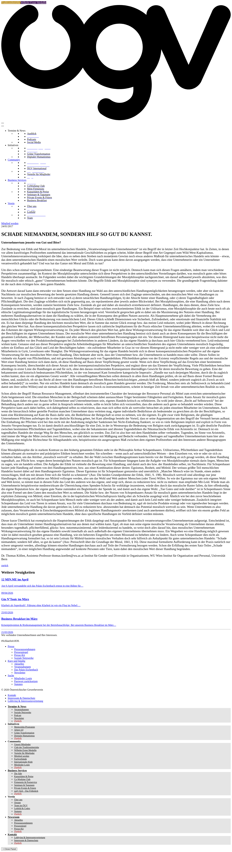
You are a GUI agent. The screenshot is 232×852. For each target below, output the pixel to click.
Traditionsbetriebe (11, 2)
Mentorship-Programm (24, 727)
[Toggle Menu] (2, 126)
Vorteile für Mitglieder (24, 753)
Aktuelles (19, 663)
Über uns (18, 800)
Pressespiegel (21, 652)
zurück (4, 565)
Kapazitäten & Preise (23, 776)
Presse (11, 646)
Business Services (17, 180)
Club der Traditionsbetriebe (26, 747)
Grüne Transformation (24, 733)
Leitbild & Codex (22, 808)
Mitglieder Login (23, 678)
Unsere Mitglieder (22, 744)
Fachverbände (20, 759)
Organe (17, 802)
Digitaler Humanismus (24, 736)
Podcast (17, 715)
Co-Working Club (22, 779)
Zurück (18, 721)
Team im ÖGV (21, 805)
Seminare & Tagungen (24, 785)
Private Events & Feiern (25, 788)
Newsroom (13, 817)
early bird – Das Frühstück (26, 791)
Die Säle (18, 773)
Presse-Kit (19, 655)
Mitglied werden (9, 223)
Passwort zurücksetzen (26, 681)
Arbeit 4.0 (18, 730)
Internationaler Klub (23, 762)
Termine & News (16, 130)
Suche (11, 675)
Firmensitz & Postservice (25, 782)
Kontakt (12, 695)
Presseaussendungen (24, 649)
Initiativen (13, 145)
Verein (11, 203)
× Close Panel (9, 849)
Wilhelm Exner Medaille (33, 2)
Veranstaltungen (22, 666)
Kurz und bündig (16, 661)
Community (14, 159)
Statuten (18, 684)
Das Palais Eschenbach (26, 669)
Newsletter (19, 672)
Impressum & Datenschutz (21, 698)
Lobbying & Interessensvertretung (25, 701)
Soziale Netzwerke (24, 658)
